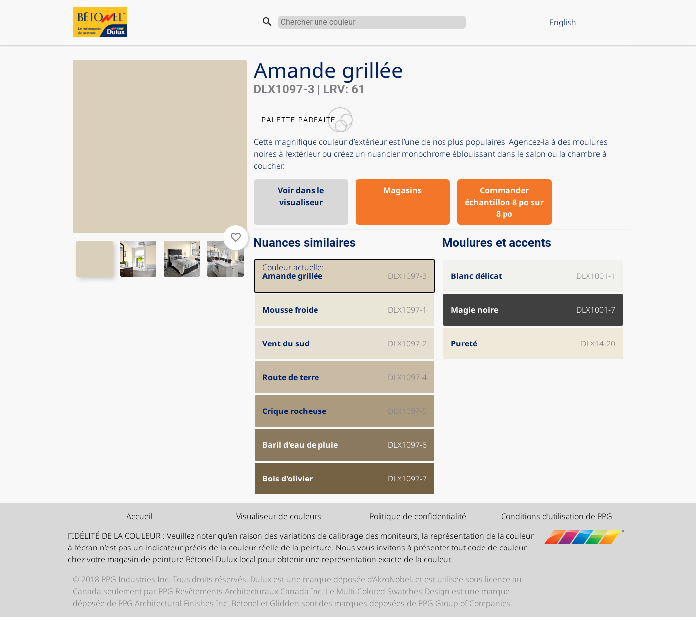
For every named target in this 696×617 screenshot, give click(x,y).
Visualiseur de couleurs (278, 516)
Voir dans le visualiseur (301, 196)
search (267, 22)
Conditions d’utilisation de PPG (556, 516)
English (562, 22)
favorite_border (236, 237)
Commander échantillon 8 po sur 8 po (504, 202)
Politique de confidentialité (417, 516)
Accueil (140, 516)
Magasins (402, 190)
